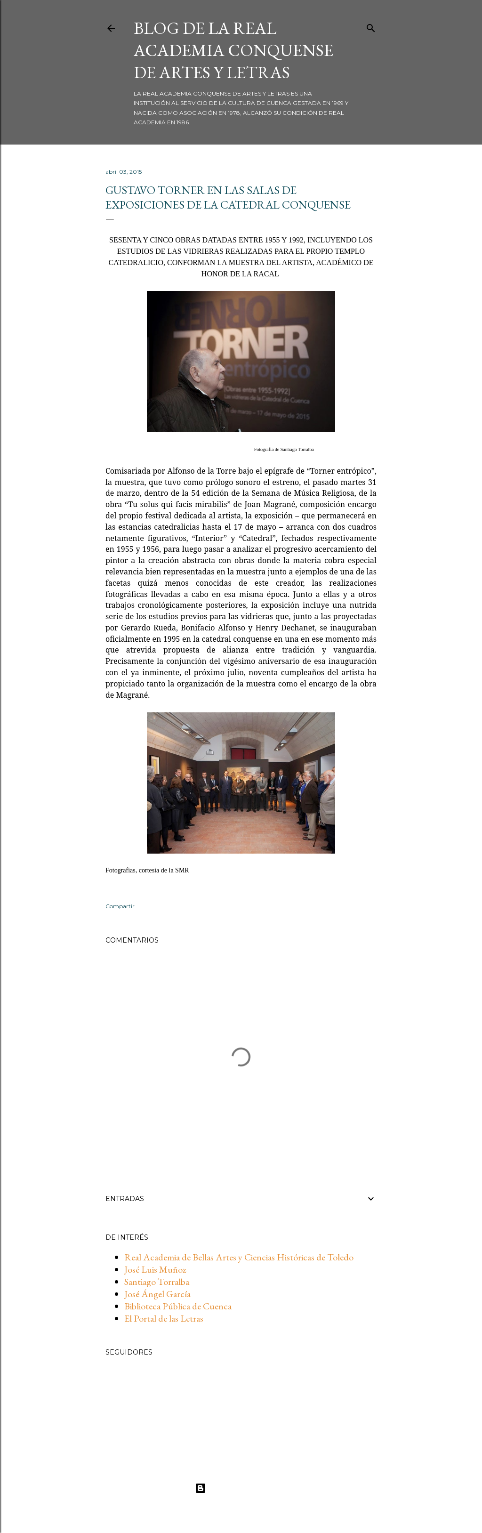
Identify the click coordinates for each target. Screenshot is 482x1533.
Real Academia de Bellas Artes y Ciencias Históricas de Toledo (238, 1257)
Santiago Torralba (156, 1281)
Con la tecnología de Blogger (241, 1488)
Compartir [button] (120, 906)
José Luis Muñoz (155, 1269)
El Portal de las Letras (163, 1318)
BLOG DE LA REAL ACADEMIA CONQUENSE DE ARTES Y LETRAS (233, 50)
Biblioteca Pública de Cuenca (178, 1306)
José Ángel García (157, 1294)
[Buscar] (371, 26)
